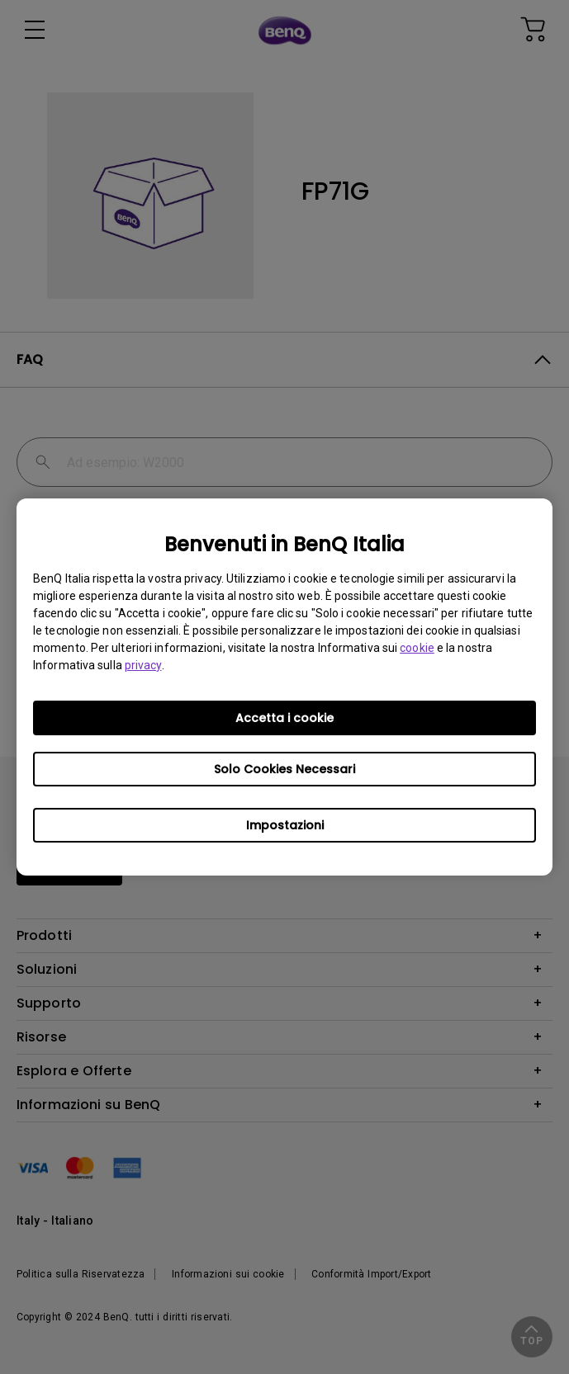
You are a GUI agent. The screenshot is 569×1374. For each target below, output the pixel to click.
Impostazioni (285, 825)
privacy (143, 665)
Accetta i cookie (284, 718)
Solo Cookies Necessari (284, 769)
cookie (417, 647)
